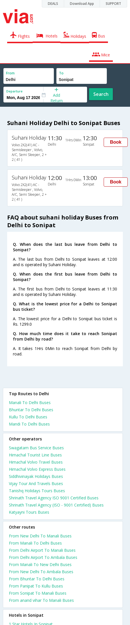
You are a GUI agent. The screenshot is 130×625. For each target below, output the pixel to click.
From (10, 73)
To (61, 73)
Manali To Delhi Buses (30, 402)
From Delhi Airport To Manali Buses (42, 550)
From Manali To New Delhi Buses (40, 564)
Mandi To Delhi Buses (29, 424)
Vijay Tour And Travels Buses (36, 483)
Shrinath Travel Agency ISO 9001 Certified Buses (54, 498)
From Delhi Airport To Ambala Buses (43, 557)
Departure (14, 91)
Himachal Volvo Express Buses (37, 469)
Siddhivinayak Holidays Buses (36, 476)
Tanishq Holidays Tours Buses (37, 490)
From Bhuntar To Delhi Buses (36, 579)
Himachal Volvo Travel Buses (36, 462)
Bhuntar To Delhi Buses (31, 409)
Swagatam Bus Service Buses (36, 447)
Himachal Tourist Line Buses (35, 455)
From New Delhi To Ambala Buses (41, 571)
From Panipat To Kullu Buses (36, 586)
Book (115, 142)
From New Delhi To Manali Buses (40, 536)
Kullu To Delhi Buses (28, 417)
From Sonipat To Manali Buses (37, 593)
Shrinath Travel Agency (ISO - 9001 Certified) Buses (56, 505)
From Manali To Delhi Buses (35, 543)
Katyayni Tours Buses (29, 512)
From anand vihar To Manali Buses (41, 600)
